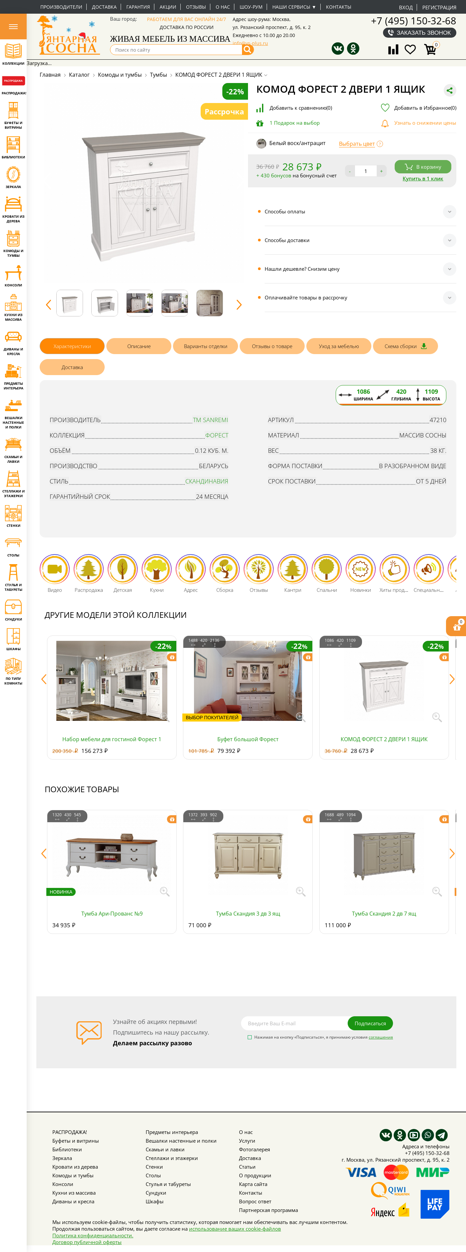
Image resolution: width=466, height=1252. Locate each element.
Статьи (247, 1166)
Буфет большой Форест (248, 739)
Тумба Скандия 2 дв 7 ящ (384, 913)
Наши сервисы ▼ (294, 7)
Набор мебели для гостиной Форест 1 (111, 739)
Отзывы (196, 7)
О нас (223, 7)
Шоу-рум (251, 7)
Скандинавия (206, 481)
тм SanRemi (210, 420)
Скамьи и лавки (165, 1149)
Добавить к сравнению (301, 107)
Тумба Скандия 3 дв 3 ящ (248, 913)
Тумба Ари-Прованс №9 (112, 913)
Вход (406, 7)
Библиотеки (67, 1149)
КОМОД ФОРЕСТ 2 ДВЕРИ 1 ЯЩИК (384, 739)
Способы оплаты (285, 211)
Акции (168, 7)
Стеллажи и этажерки (172, 1158)
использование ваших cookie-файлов (235, 1228)
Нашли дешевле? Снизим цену (302, 268)
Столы (153, 1175)
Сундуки (156, 1192)
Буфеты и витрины (75, 1140)
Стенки (154, 1166)
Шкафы (155, 1201)
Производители (61, 7)
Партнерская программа (268, 1210)
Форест (216, 435)
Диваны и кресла (73, 1201)
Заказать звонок (424, 32)
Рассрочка (224, 111)
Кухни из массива (74, 1192)
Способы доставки (287, 240)
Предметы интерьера (172, 1132)
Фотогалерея (254, 1149)
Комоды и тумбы (73, 1175)
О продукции (255, 1175)
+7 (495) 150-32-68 (413, 20)
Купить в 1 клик (423, 178)
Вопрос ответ (255, 1201)
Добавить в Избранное (425, 107)
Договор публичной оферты (87, 1242)
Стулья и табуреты (168, 1184)
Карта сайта (253, 1184)
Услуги (247, 1140)
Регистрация (439, 7)
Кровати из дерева (75, 1166)
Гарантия (138, 7)
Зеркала (62, 1158)
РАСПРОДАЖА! (69, 1132)
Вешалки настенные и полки (181, 1140)
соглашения (381, 1037)
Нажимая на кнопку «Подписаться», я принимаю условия (323, 1037)
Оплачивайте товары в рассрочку (306, 297)
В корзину (423, 166)
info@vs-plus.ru (250, 43)
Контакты (338, 7)
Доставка (104, 7)
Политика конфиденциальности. (92, 1235)
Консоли (62, 1184)
